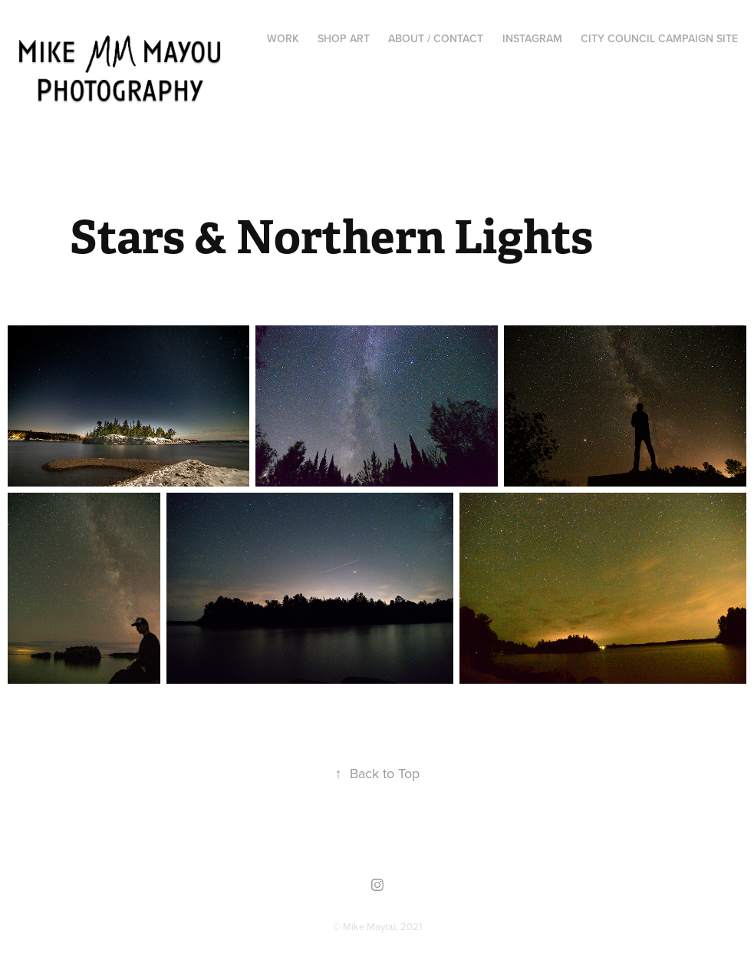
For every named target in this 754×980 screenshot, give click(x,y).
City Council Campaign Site (659, 38)
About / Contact (435, 38)
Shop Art (344, 38)
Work (283, 38)
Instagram (532, 38)
